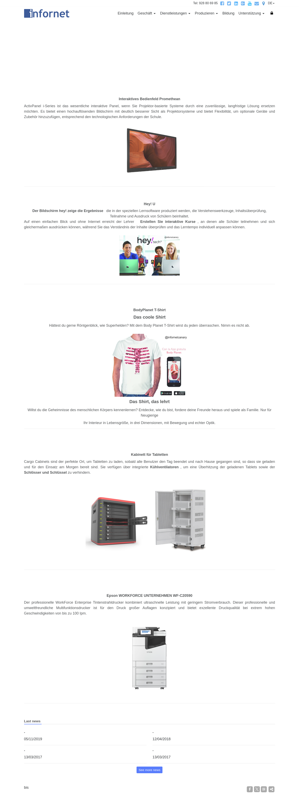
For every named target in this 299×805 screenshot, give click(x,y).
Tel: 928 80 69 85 (205, 3)
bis (26, 787)
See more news (149, 770)
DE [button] (270, 3)
